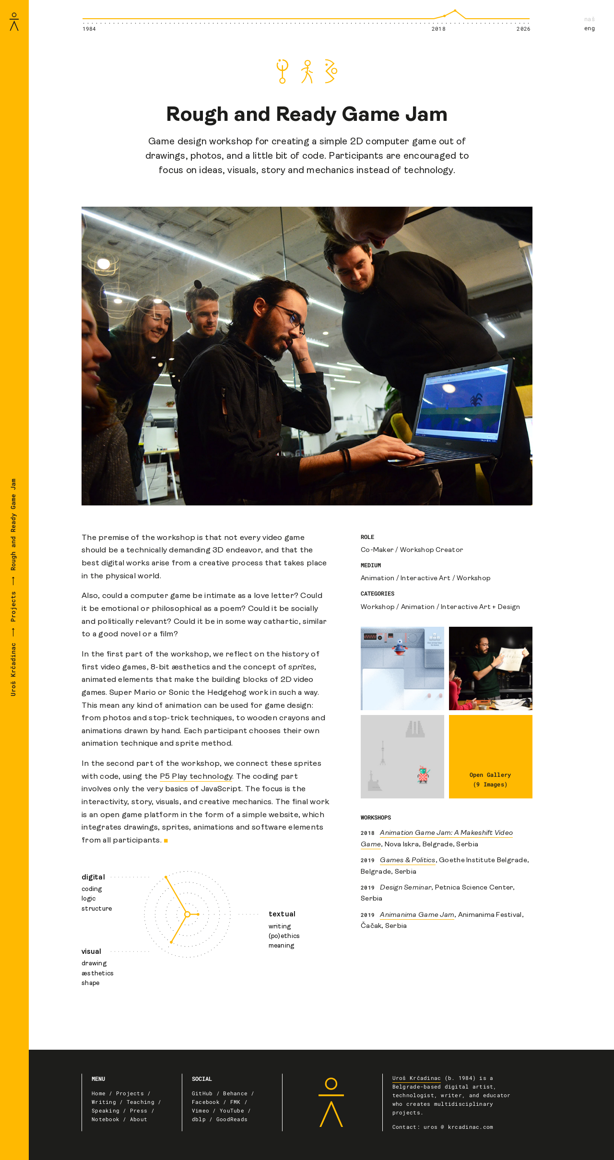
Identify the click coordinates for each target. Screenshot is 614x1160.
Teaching (140, 1102)
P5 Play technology (196, 777)
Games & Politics (407, 860)
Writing (104, 1102)
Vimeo (200, 1110)
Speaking (105, 1110)
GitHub (202, 1093)
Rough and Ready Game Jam (13, 526)
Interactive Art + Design (480, 607)
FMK (235, 1102)
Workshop (474, 578)
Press (138, 1110)
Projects (13, 606)
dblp (199, 1119)
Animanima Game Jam (417, 915)
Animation (377, 578)
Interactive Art (425, 578)
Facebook (206, 1102)
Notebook (105, 1119)
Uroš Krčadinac (13, 667)
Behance (235, 1093)
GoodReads (232, 1119)
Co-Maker (377, 550)
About (138, 1119)
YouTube (232, 1110)
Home (99, 1093)
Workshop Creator (431, 550)
